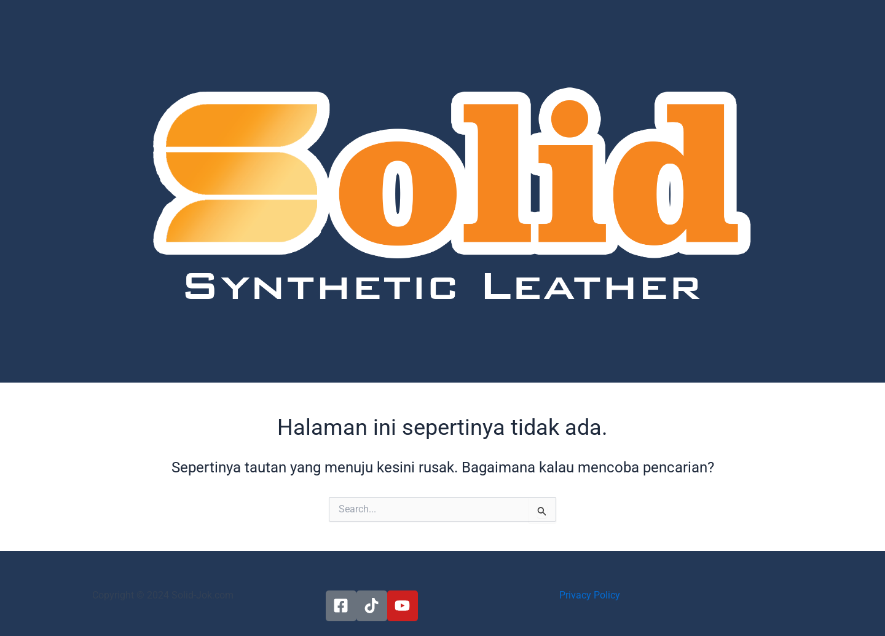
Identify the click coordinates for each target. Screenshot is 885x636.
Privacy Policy (589, 595)
